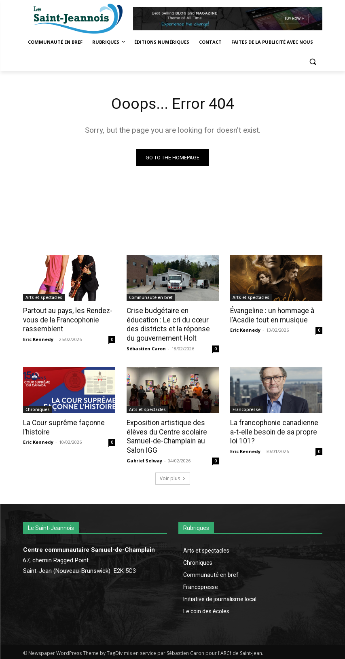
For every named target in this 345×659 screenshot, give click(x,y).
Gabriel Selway (144, 459)
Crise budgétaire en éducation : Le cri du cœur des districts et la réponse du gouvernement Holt (172, 324)
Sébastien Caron (146, 348)
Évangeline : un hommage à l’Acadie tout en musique (271, 315)
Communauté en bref (150, 298)
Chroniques (37, 408)
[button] (312, 61)
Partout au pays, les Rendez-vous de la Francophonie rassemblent (66, 320)
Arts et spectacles (43, 298)
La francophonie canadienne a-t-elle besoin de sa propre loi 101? (276, 431)
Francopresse (246, 408)
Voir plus (173, 476)
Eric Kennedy (38, 339)
